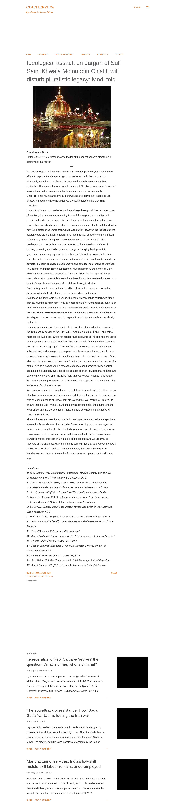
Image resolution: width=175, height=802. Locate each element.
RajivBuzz (119, 54)
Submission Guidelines (65, 54)
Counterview (40, 7)
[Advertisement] (87, 33)
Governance (33, 577)
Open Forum (43, 54)
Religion (48, 577)
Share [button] (114, 573)
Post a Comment (43, 698)
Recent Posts (102, 54)
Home (28, 54)
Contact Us (85, 54)
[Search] (137, 7)
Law (42, 577)
